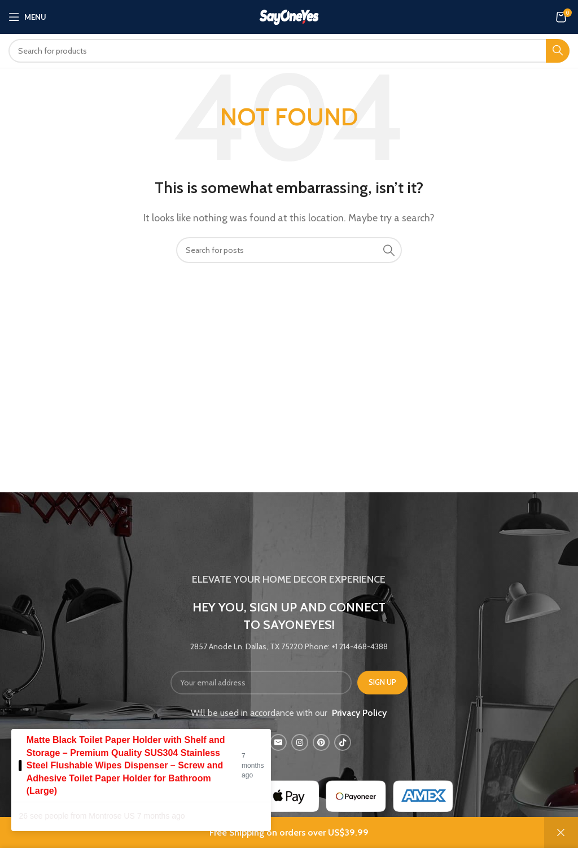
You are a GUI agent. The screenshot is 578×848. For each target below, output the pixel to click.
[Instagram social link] (299, 742)
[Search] (289, 51)
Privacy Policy (359, 712)
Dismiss (561, 832)
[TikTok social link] (342, 742)
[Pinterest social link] (321, 742)
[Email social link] (278, 742)
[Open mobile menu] (27, 17)
